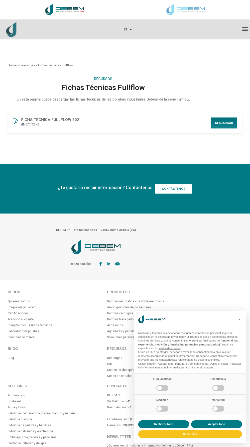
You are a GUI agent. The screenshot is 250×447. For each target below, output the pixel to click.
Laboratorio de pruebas (23, 319)
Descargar (224, 128)
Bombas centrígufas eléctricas (89, 307)
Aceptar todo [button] (216, 424)
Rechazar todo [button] (163, 424)
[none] (127, 30)
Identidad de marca (21, 325)
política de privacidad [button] (171, 336)
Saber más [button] (190, 434)
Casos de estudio (80, 376)
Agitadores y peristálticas (86, 325)
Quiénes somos (19, 289)
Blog (11, 346)
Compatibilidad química (84, 370)
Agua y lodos (138, 301)
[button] (240, 319)
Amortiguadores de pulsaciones (90, 301)
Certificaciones (18, 301)
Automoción (137, 289)
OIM (71, 364)
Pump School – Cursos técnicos (30, 313)
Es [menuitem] (125, 30)
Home (12, 65)
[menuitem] (127, 30)
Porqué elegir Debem (22, 295)
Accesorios (76, 319)
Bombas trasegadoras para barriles (92, 313)
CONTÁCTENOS (176, 201)
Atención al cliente (21, 307)
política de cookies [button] (169, 348)
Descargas (27, 65)
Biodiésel (135, 295)
